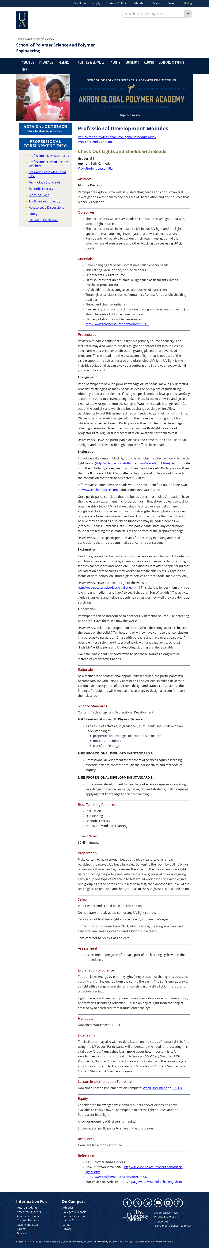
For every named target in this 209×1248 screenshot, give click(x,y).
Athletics (68, 1207)
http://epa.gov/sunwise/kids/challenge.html (109, 587)
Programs (46, 62)
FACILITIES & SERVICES (90, 62)
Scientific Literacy (40, 189)
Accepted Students (29, 1212)
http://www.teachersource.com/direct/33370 (117, 324)
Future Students (27, 1207)
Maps (156, 3)
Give (24, 69)
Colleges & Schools (74, 1212)
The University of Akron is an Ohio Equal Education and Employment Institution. (133, 1241)
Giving (188, 3)
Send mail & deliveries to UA (173, 1225)
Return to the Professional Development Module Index (117, 137)
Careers (172, 3)
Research (65, 62)
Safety (66, 1224)
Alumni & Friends (28, 1216)
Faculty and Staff (27, 1224)
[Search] (188, 14)
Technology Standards (44, 182)
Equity (32, 214)
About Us (28, 62)
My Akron (80, 3)
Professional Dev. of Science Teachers (48, 164)
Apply (96, 3)
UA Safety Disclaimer (43, 220)
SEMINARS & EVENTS (171, 62)
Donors (21, 1233)
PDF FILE (116, 1025)
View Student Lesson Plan (96, 168)
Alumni (149, 62)
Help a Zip (69, 1220)
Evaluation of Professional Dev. (47, 174)
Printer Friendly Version (95, 142)
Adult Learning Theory (44, 201)
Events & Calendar (74, 1216)
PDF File (177, 1088)
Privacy (67, 1229)
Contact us (161, 1221)
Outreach (132, 62)
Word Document (155, 1088)
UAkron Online (116, 3)
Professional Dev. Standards (48, 156)
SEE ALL (178, 1203)
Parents (22, 1229)
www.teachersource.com (100, 490)
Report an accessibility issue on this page (36, 1241)
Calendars (139, 3)
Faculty (114, 62)
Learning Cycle (38, 195)
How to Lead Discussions (46, 207)
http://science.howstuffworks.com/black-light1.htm (132, 463)
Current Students (28, 1220)
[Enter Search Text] (153, 14)
